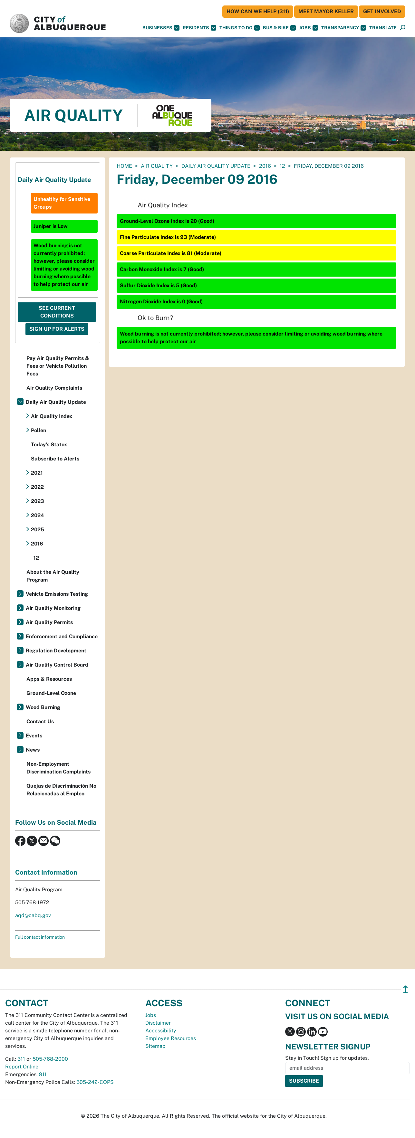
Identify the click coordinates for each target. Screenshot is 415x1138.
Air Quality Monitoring (53, 608)
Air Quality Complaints (54, 388)
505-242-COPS (95, 1082)
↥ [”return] (405, 989)
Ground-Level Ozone (51, 693)
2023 (37, 501)
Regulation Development (56, 651)
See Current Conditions (57, 312)
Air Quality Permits (49, 622)
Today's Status (49, 444)
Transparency (343, 28)
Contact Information (46, 872)
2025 (37, 529)
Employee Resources (170, 1038)
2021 (37, 473)
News (33, 750)
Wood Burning (43, 707)
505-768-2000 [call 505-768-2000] (50, 1059)
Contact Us (40, 721)
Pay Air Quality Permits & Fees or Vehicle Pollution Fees (57, 366)
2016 (265, 166)
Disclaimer (158, 1023)
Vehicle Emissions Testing (57, 594)
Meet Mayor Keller (326, 11)
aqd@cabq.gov (33, 915)
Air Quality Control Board (57, 665)
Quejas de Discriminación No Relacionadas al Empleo (61, 790)
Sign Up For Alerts (56, 329)
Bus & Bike (279, 28)
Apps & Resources (49, 679)
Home (124, 166)
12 (282, 166)
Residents (199, 28)
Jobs (308, 28)
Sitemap (155, 1046)
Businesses (160, 28)
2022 (37, 487)
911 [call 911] (43, 1074)
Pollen (38, 430)
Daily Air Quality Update (215, 166)
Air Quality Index (51, 416)
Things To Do (239, 28)
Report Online (21, 1067)
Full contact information (40, 937)
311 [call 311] (21, 1059)
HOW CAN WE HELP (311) (258, 11)
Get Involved (382, 11)
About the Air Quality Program (52, 576)
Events (34, 736)
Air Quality (157, 166)
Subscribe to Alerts (55, 459)
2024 (37, 515)
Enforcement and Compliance (62, 636)
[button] (383, 28)
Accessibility (160, 1031)
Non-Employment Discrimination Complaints (58, 768)
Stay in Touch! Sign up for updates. (327, 1058)
